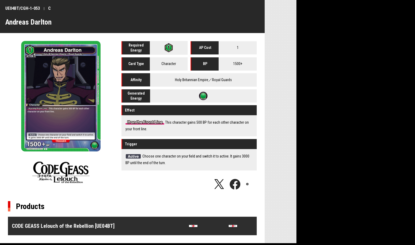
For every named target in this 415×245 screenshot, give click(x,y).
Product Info (233, 227)
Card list (193, 227)
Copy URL (251, 184)
